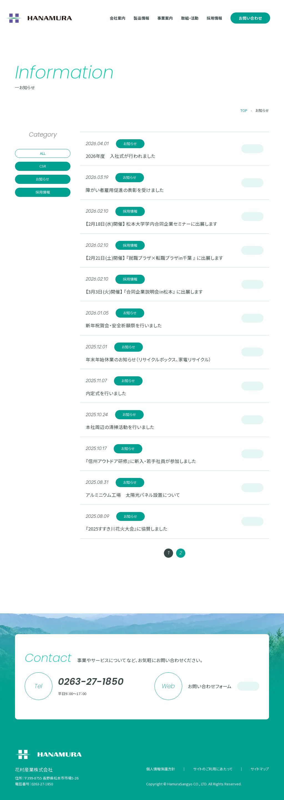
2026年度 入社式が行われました (120, 156)
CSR (42, 166)
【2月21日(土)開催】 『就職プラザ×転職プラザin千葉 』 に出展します (154, 257)
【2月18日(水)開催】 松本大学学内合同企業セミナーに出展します (151, 223)
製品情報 (141, 18)
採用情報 (214, 18)
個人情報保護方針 (160, 768)
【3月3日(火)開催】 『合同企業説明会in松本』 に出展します (144, 291)
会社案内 (117, 18)
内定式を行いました (106, 393)
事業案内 (165, 18)
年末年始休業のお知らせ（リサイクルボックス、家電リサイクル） (148, 359)
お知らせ (262, 110)
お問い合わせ (250, 18)
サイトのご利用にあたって (213, 768)
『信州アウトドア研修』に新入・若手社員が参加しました (141, 461)
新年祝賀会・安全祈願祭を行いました (124, 325)
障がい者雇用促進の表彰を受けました (125, 190)
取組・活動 (190, 18)
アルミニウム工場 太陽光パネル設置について (133, 495)
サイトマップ (259, 768)
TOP (243, 110)
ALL (42, 153)
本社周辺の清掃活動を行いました (120, 427)
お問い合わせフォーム (223, 686)
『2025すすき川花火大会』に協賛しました (126, 528)
